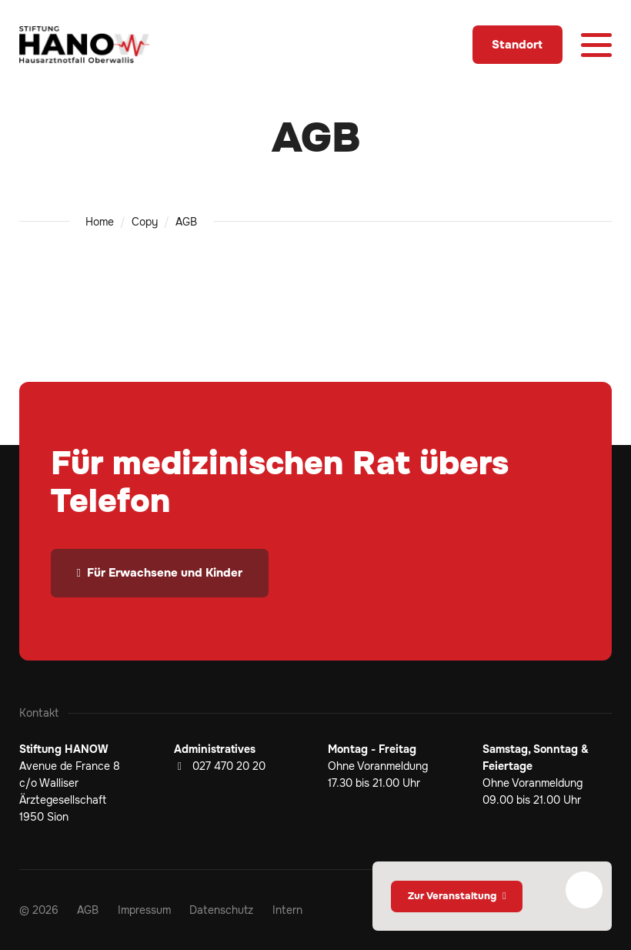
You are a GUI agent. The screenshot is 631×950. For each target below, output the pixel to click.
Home (99, 222)
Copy (145, 222)
